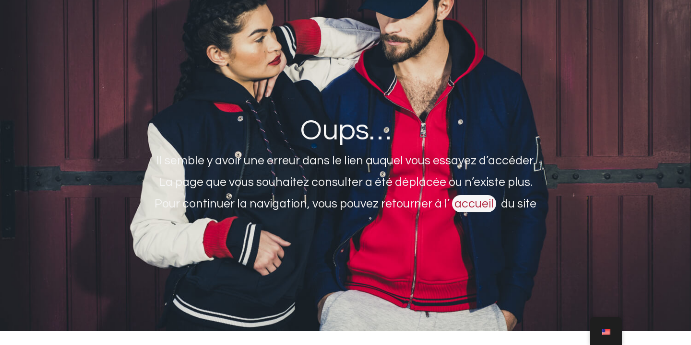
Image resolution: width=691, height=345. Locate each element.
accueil (474, 203)
